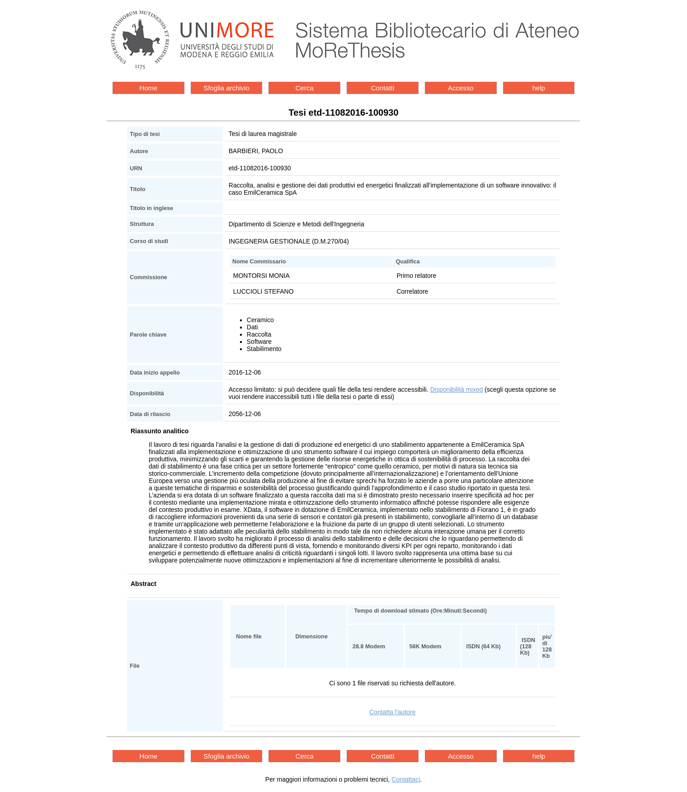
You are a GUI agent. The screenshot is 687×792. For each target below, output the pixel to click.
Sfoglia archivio (226, 88)
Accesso (461, 88)
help (538, 88)
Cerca (305, 88)
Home (148, 88)
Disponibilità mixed (456, 389)
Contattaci (405, 779)
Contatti (383, 88)
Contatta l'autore (392, 712)
